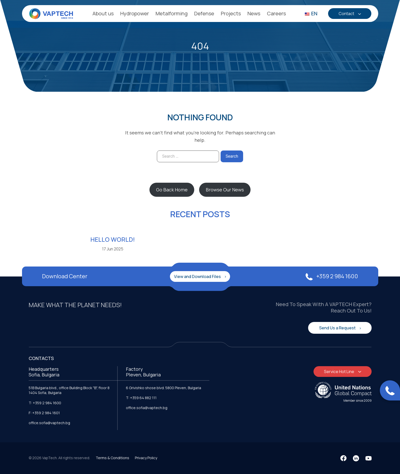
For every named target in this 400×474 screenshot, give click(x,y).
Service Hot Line (339, 371)
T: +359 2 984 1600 (45, 402)
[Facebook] (343, 458)
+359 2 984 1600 (332, 276)
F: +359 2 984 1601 (44, 412)
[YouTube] (368, 458)
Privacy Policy (146, 457)
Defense (204, 13)
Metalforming (172, 13)
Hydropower (134, 13)
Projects (231, 13)
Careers (276, 13)
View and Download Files (198, 276)
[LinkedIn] (356, 458)
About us (103, 13)
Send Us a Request (337, 328)
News (253, 13)
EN (311, 13)
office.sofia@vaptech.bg (49, 422)
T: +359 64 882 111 (141, 397)
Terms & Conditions (112, 457)
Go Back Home (172, 190)
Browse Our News (225, 190)
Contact (347, 13)
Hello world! (112, 239)
